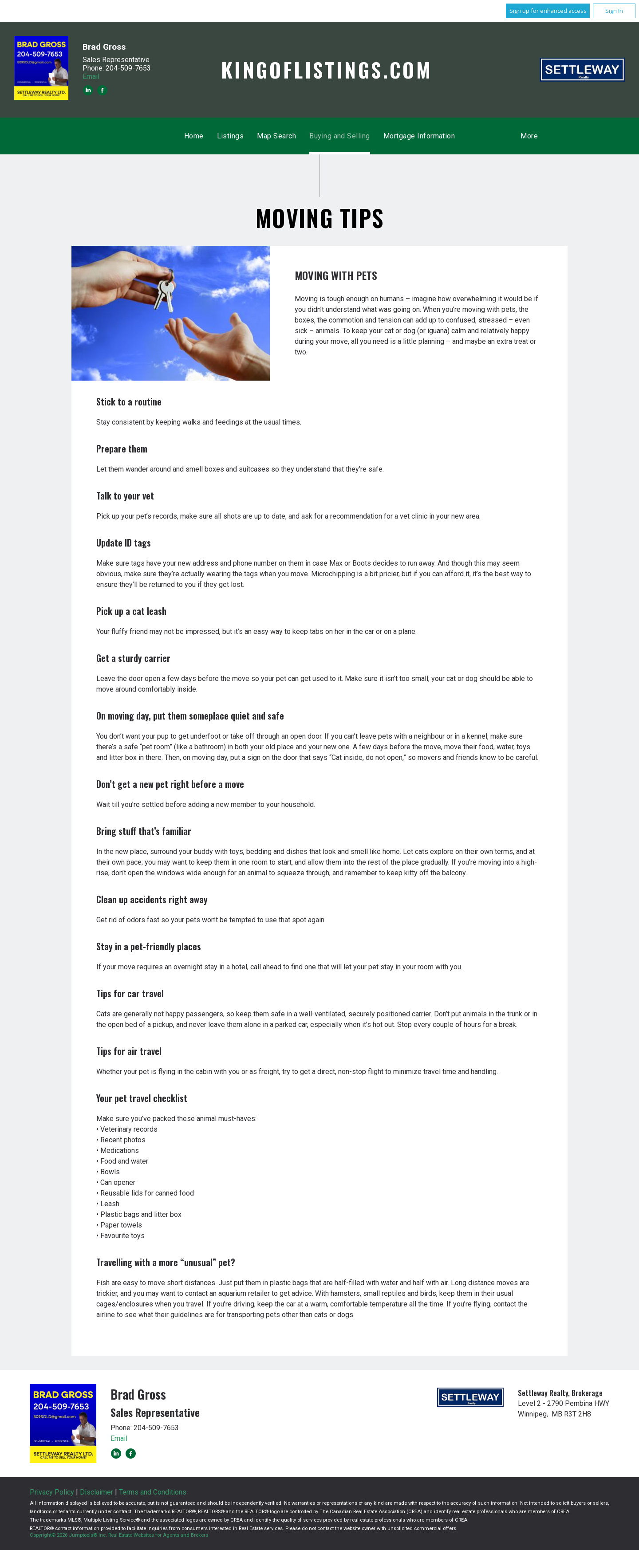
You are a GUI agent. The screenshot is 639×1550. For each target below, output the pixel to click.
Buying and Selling (339, 136)
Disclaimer (96, 1492)
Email (91, 76)
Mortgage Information (419, 136)
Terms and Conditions (152, 1492)
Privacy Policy (52, 1492)
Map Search (276, 136)
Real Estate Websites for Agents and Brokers (158, 1535)
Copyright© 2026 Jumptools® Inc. (68, 1535)
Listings (230, 136)
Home (194, 136)
